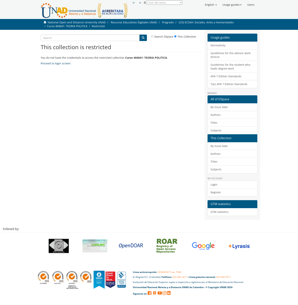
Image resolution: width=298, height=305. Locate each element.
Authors (216, 115)
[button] (211, 4)
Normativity (218, 45)
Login (214, 184)
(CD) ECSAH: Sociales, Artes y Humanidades (206, 22)
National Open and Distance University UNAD (77, 22)
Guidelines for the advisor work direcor (230, 55)
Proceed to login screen (56, 63)
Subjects (216, 130)
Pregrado (168, 22)
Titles (214, 122)
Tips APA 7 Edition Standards (229, 84)
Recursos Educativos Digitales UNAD (134, 22)
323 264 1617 (179, 277)
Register (216, 192)
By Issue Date (219, 107)
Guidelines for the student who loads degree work (230, 66)
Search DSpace (162, 36)
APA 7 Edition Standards (226, 76)
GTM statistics (219, 212)
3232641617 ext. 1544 (169, 272)
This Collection (185, 36)
